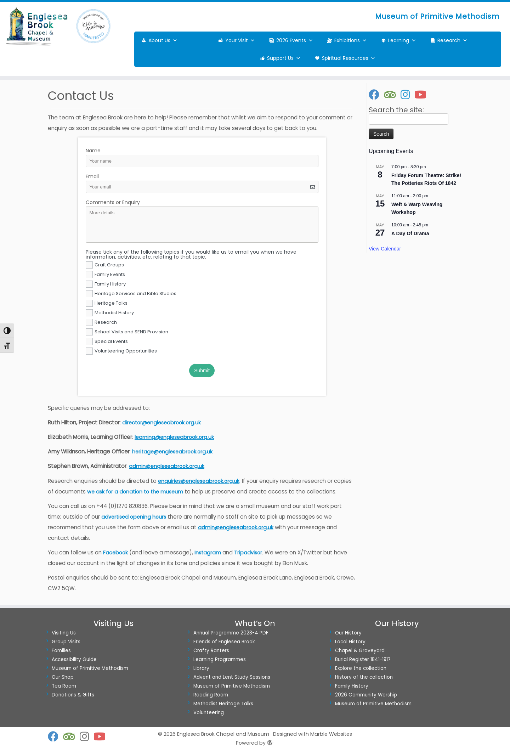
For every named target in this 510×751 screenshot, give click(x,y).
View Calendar (385, 249)
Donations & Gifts (73, 694)
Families (61, 650)
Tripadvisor (248, 552)
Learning (402, 40)
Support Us (284, 58)
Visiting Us (64, 632)
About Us (162, 40)
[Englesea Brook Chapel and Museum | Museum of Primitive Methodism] (59, 26)
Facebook (116, 552)
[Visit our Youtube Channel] (422, 94)
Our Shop (63, 677)
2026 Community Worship (366, 694)
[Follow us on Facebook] (376, 94)
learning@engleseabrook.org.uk (174, 437)
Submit (202, 370)
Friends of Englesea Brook (224, 641)
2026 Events (294, 40)
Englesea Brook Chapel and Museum (223, 734)
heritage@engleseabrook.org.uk (172, 451)
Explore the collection (360, 668)
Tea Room (64, 686)
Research (452, 40)
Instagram (207, 552)
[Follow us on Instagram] (407, 94)
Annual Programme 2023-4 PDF (230, 632)
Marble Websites (331, 734)
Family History (351, 686)
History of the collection (364, 677)
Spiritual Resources (348, 58)
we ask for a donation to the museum (135, 491)
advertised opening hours (133, 516)
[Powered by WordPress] (269, 741)
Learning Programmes (219, 659)
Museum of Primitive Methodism (90, 668)
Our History (348, 632)
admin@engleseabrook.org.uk (166, 466)
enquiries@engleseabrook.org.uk (198, 481)
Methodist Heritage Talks (223, 703)
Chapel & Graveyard (360, 650)
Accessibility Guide (74, 659)
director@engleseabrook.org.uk (161, 422)
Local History (350, 641)
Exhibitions (350, 40)
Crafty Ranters (211, 650)
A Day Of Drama (410, 233)
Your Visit (240, 40)
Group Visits (66, 641)
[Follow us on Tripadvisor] (392, 94)
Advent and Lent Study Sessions (231, 677)
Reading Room (210, 694)
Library (201, 668)
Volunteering (208, 712)
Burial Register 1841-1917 (363, 659)
